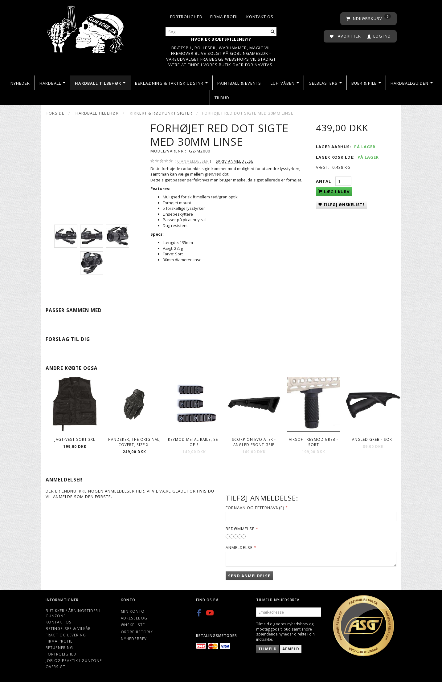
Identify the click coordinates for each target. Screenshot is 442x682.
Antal (324, 181)
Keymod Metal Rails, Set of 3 (194, 442)
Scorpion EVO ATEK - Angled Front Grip (254, 442)
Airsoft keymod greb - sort (313, 442)
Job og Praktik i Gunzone (74, 660)
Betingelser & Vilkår (68, 628)
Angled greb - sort (373, 439)
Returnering (59, 647)
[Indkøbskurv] (368, 19)
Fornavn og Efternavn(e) (255, 507)
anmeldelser (193, 161)
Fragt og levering (66, 634)
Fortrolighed (186, 16)
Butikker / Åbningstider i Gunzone (73, 613)
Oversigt (55, 666)
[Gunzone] (85, 28)
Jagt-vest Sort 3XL (75, 439)
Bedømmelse (240, 528)
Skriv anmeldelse (234, 161)
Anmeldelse (239, 547)
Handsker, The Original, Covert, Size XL (134, 442)
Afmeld (290, 649)
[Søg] (273, 32)
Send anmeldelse (249, 575)
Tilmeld (267, 649)
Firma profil (224, 16)
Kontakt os (259, 16)
